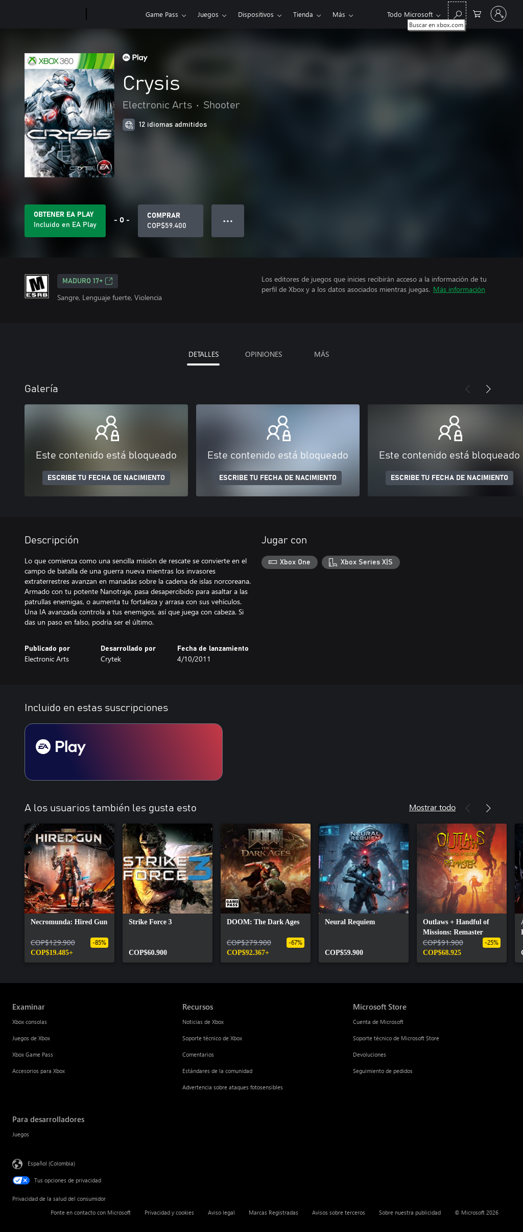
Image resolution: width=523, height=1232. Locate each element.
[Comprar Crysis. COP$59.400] (170, 220)
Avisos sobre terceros (338, 1212)
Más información (459, 289)
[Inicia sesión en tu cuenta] (498, 14)
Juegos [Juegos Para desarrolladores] (20, 1134)
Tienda (303, 14)
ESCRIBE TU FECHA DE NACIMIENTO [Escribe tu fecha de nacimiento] (106, 478)
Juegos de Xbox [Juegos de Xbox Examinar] (31, 1038)
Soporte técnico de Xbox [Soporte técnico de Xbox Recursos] (212, 1038)
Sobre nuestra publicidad (410, 1212)
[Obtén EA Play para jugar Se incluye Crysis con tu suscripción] (65, 220)
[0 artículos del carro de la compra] (477, 13)
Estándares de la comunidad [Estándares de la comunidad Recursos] (217, 1070)
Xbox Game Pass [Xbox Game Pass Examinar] (32, 1054)
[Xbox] (114, 14)
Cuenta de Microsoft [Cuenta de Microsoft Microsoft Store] (378, 1021)
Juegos (208, 14)
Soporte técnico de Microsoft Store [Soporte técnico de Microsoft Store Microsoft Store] (396, 1038)
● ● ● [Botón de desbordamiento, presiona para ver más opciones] (228, 220)
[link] (69, 893)
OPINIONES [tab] (263, 354)
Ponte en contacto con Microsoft (91, 1212)
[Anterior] (468, 389)
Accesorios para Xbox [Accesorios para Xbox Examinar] (38, 1070)
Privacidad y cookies (169, 1212)
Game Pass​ (162, 14)
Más (338, 14)
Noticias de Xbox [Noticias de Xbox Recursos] (203, 1021)
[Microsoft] (47, 14)
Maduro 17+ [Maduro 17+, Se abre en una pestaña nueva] (87, 281)
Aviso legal (221, 1212)
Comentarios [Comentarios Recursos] (198, 1054)
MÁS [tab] (321, 354)
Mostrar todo (432, 807)
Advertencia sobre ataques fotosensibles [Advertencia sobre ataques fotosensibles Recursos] (232, 1087)
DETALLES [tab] (203, 354)
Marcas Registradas (273, 1212)
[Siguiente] (488, 389)
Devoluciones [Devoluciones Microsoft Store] (369, 1054)
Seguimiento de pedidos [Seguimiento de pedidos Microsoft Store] (383, 1070)
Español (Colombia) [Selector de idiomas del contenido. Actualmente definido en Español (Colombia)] (51, 1163)
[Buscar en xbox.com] (457, 13)
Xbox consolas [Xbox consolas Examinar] (29, 1021)
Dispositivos (256, 14)
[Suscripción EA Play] (124, 752)
